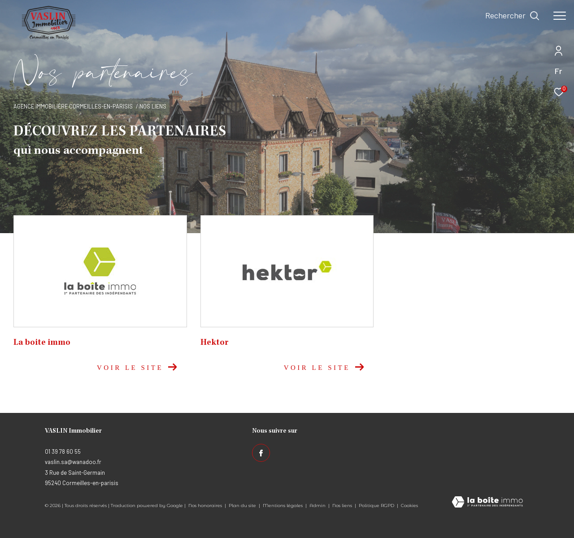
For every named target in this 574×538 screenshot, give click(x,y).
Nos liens (342, 505)
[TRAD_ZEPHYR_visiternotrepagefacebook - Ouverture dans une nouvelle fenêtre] (261, 453)
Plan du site (243, 505)
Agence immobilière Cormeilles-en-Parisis (73, 106)
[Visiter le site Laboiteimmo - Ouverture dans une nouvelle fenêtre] (487, 502)
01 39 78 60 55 (63, 451)
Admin (318, 505)
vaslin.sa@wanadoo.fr (73, 461)
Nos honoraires (205, 505)
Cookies (409, 505)
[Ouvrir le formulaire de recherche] (512, 15)
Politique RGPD (376, 505)
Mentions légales (283, 505)
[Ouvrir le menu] (559, 15)
